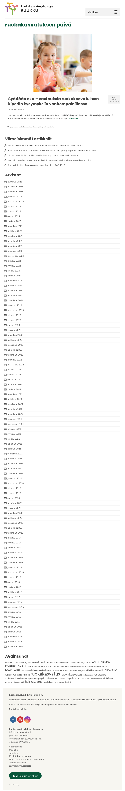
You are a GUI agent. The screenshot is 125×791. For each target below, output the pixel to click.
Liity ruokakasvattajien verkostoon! (26, 759)
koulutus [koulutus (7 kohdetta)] (46, 666)
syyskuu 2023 (14, 320)
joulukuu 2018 (14, 567)
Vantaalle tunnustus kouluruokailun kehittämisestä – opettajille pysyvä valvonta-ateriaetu (51, 150)
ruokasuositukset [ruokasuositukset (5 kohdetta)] (13, 678)
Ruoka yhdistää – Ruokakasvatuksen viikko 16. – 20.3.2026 (36, 165)
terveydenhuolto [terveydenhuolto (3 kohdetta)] (97, 678)
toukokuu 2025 (14, 226)
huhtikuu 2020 (14, 517)
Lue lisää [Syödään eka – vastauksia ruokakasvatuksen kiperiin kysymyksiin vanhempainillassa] (73, 118)
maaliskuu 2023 (15, 344)
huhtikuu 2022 (14, 399)
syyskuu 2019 (14, 542)
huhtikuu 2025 (14, 231)
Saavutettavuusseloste (20, 765)
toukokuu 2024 (14, 280)
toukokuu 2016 (14, 636)
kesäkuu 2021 (14, 448)
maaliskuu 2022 (15, 404)
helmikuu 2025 (14, 241)
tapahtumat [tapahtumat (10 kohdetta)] (74, 678)
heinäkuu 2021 (14, 443)
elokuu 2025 (13, 216)
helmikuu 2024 (14, 295)
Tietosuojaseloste (17, 762)
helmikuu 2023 (14, 349)
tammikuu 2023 (15, 354)
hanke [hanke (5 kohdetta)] (21, 662)
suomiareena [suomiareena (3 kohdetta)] (61, 678)
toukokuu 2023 (14, 335)
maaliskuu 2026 (15, 186)
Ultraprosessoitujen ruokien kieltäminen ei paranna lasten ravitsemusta (42, 155)
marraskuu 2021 (15, 424)
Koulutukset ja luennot (20, 756)
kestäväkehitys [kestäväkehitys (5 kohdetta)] (78, 662)
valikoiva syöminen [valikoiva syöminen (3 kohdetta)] (12, 682)
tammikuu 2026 (15, 191)
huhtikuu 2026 (14, 181)
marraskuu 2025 (15, 201)
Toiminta (13, 753)
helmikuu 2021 (14, 468)
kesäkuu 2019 (14, 547)
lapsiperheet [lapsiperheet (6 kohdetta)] (58, 666)
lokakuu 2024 (14, 260)
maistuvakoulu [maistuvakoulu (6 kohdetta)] (86, 666)
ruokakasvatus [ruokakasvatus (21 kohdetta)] (71, 674)
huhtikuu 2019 (14, 552)
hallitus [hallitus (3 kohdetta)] (15, 663)
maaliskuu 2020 (15, 522)
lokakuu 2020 (14, 488)
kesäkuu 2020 (14, 508)
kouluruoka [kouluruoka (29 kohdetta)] (101, 662)
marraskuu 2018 (15, 572)
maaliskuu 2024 (15, 290)
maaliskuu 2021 (15, 463)
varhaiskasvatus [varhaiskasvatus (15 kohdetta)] (31, 681)
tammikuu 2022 (15, 414)
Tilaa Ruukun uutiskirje (25, 775)
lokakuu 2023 (14, 315)
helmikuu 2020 (14, 527)
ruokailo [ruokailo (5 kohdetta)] (8, 674)
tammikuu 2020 (15, 532)
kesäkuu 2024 (14, 275)
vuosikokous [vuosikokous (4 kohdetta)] (48, 682)
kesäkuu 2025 (14, 221)
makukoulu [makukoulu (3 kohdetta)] (26, 670)
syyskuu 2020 (14, 493)
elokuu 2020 (13, 498)
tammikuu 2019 (15, 562)
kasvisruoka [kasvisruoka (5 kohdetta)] (55, 662)
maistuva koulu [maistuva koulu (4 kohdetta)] (100, 666)
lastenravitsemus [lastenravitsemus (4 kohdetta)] (72, 666)
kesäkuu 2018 (14, 587)
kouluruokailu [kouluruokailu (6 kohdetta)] (35, 666)
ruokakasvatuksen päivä (33, 127)
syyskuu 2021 (14, 433)
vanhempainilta (48, 127)
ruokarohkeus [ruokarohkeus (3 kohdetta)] (88, 675)
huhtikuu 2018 (14, 592)
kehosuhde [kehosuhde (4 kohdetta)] (65, 662)
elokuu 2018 (13, 582)
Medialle (13, 749)
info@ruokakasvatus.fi (20, 732)
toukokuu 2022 (14, 394)
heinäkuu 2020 (14, 503)
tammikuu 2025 (15, 246)
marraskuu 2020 (15, 483)
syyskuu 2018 (14, 577)
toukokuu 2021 (14, 453)
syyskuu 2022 (14, 374)
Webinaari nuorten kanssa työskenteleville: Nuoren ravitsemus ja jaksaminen (45, 145)
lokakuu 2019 (14, 537)
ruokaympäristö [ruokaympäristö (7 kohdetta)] (40, 678)
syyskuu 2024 (14, 265)
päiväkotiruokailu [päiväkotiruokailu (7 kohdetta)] (94, 670)
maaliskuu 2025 (15, 236)
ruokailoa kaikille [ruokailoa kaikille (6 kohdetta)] (21, 674)
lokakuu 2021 (14, 428)
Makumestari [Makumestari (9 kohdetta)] (38, 670)
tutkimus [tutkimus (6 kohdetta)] (108, 678)
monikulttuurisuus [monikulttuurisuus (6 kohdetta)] (55, 670)
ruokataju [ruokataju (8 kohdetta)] (26, 678)
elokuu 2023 (13, 325)
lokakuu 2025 (14, 206)
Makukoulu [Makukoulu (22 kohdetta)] (13, 670)
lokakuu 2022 (14, 369)
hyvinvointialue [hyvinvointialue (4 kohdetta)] (31, 662)
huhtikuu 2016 (14, 641)
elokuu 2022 (13, 379)
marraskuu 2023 (15, 310)
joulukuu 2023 (14, 305)
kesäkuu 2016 (14, 631)
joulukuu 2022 (14, 359)
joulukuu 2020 (14, 478)
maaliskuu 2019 (15, 557)
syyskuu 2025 (14, 211)
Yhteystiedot (15, 746)
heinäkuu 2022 (14, 384)
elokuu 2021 (13, 438)
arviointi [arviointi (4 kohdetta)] (8, 662)
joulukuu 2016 (14, 602)
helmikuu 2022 (14, 409)
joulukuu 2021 (14, 419)
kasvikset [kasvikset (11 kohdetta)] (43, 662)
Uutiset (21, 110)
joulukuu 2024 (14, 250)
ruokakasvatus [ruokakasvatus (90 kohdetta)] (45, 673)
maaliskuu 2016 (15, 646)
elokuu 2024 (13, 270)
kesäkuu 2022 (14, 389)
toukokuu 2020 (14, 513)
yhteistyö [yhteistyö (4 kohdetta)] (67, 682)
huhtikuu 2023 (14, 339)
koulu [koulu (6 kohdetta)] (88, 662)
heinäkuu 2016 (14, 626)
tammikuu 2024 (15, 300)
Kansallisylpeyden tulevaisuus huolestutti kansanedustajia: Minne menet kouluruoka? (49, 160)
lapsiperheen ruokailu (17, 127)
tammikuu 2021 (15, 473)
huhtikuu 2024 (14, 285)
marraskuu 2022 (15, 364)
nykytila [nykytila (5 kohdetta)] (81, 670)
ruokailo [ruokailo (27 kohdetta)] (110, 670)
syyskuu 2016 (14, 616)
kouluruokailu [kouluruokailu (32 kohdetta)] (16, 666)
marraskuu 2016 (15, 606)
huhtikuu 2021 (14, 458)
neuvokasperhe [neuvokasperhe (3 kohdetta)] (71, 670)
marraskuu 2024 (15, 255)
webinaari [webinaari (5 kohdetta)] (58, 682)
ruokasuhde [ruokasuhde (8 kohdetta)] (100, 674)
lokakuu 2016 (14, 611)
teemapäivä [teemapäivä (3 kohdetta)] (85, 678)
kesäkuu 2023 (14, 330)
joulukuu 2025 (14, 196)
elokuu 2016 (13, 621)
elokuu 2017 (13, 597)
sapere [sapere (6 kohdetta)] (52, 678)
